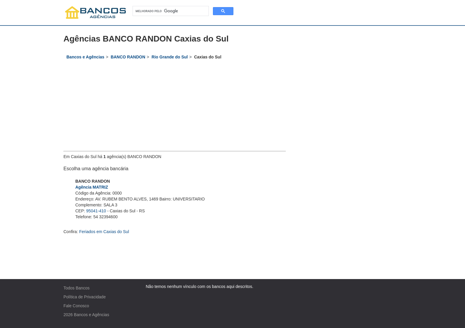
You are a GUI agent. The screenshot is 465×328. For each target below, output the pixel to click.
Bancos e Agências (91, 314)
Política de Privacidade (84, 296)
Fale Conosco (76, 305)
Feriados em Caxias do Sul (104, 231)
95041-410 (96, 210)
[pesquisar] (170, 11)
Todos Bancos (76, 288)
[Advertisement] (174, 106)
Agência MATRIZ (91, 187)
